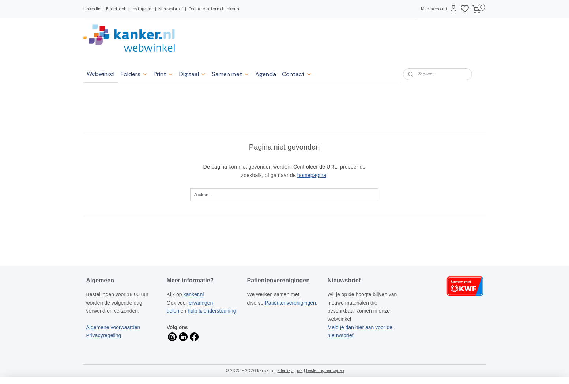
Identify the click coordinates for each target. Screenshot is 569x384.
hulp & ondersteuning (212, 311)
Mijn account (439, 8)
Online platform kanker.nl (214, 9)
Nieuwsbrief (170, 9)
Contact (297, 74)
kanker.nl (193, 294)
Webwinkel (100, 74)
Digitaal (192, 74)
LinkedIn (92, 9)
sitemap (286, 370)
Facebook (116, 9)
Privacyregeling (103, 335)
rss (300, 370)
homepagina (311, 175)
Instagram (142, 9)
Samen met (230, 74)
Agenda (265, 74)
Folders (134, 74)
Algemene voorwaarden (113, 327)
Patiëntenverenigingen (290, 303)
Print (163, 74)
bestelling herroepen (325, 370)
